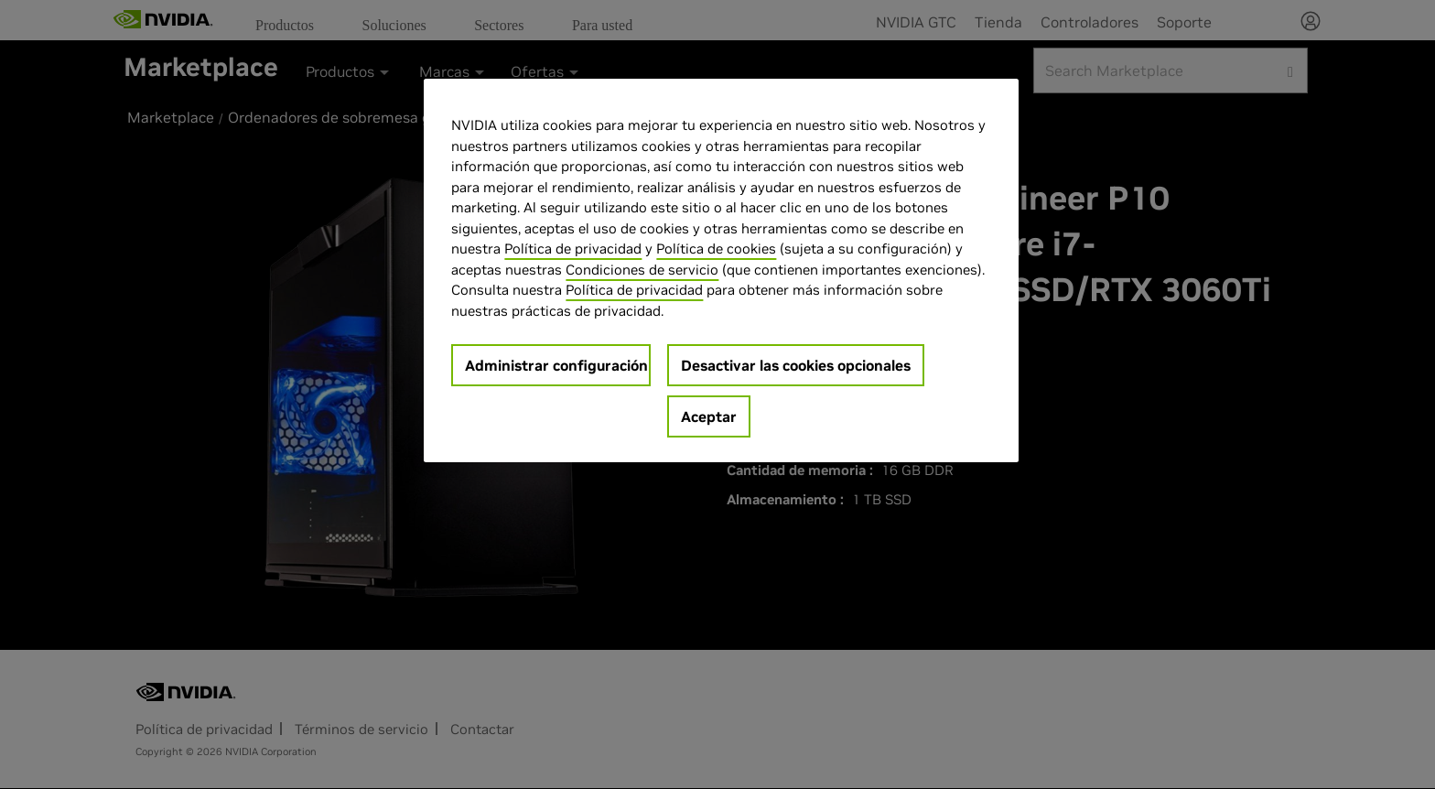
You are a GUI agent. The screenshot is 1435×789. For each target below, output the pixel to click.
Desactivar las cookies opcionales (796, 365)
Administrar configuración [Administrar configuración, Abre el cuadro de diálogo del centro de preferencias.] (556, 365)
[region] (721, 270)
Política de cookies (716, 248)
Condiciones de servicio (642, 269)
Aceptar (709, 416)
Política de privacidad (573, 248)
